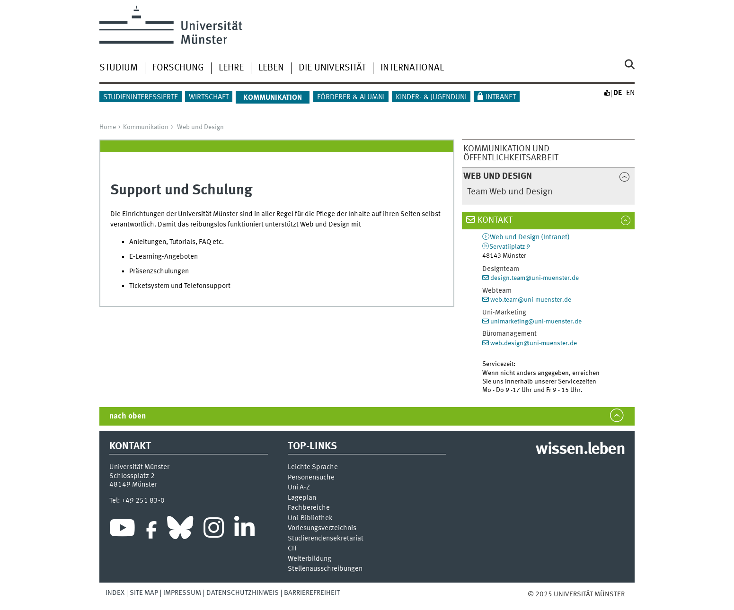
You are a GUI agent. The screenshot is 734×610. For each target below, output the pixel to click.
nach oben (127, 416)
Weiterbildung (309, 559)
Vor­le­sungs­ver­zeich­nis (322, 528)
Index (115, 593)
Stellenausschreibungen (325, 569)
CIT (292, 548)
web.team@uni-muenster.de (530, 299)
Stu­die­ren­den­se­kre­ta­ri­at (325, 538)
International (412, 68)
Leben (271, 68)
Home (107, 127)
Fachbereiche (309, 508)
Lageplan (302, 498)
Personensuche (311, 477)
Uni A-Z (299, 487)
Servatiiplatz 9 (509, 247)
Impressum (182, 593)
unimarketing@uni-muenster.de (536, 321)
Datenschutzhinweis (242, 593)
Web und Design (200, 127)
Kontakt (495, 220)
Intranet (501, 97)
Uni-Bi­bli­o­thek (310, 518)
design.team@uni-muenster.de (534, 278)
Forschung (178, 68)
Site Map (144, 593)
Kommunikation (145, 127)
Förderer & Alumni (351, 97)
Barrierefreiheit (312, 593)
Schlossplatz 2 (132, 476)
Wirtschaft (209, 97)
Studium (118, 68)
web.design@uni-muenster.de (533, 343)
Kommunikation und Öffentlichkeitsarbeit (510, 153)
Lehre (231, 68)
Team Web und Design (510, 192)
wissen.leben (580, 449)
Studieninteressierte (140, 97)
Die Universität (332, 68)
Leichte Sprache (313, 467)
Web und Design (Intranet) (530, 237)
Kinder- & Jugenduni (431, 97)
